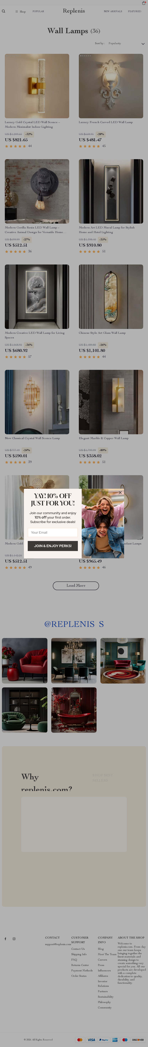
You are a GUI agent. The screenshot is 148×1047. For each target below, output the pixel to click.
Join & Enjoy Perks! (53, 546)
